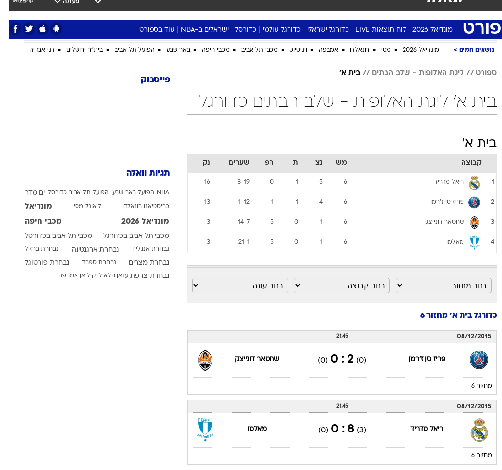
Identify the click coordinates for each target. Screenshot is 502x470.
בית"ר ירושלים (75, 50)
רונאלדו (350, 50)
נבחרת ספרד (90, 263)
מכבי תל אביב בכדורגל (127, 236)
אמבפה (319, 50)
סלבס (291, 9)
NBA (154, 193)
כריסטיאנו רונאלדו (136, 207)
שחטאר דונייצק (248, 359)
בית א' (340, 73)
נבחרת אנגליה (141, 249)
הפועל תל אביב (125, 50)
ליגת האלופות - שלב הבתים (409, 73)
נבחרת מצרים (139, 263)
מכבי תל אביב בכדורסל (49, 236)
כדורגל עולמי (272, 30)
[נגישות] (13, 13)
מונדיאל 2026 (423, 30)
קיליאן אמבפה (67, 276)
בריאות (214, 9)
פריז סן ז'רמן (417, 359)
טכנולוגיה (149, 9)
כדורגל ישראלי (319, 30)
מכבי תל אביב (250, 50)
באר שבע (169, 50)
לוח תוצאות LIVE (371, 30)
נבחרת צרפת (140, 276)
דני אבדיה (32, 50)
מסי (377, 50)
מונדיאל (351, 9)
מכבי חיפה (206, 50)
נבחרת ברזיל (32, 249)
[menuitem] (378, 13)
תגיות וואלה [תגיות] (139, 173)
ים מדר (26, 193)
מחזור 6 (472, 386)
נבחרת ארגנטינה (86, 250)
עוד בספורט (147, 30)
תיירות (183, 9)
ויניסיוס (289, 50)
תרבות (319, 9)
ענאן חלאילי (103, 276)
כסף (266, 9)
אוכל (242, 9)
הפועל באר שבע (124, 193)
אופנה (116, 9)
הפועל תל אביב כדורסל (69, 193)
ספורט (384, 9)
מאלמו (247, 429)
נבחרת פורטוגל (38, 263)
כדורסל (236, 30)
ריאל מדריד (417, 429)
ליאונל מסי (78, 207)
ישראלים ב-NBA (195, 30)
